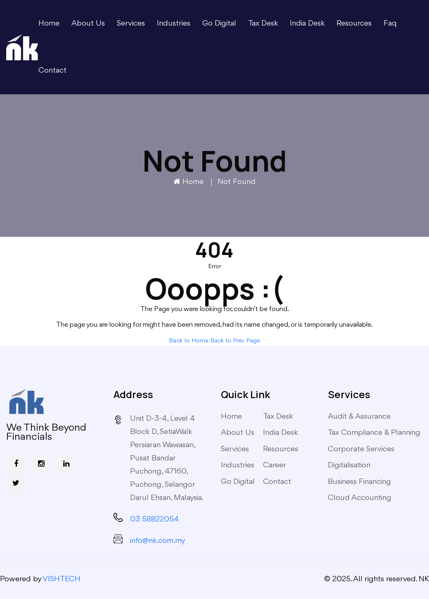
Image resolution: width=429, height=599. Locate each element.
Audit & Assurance (359, 417)
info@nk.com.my (157, 541)
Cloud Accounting (359, 498)
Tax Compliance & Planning (374, 433)
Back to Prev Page (235, 341)
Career (274, 465)
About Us (88, 23)
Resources (354, 23)
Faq (390, 23)
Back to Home (189, 341)
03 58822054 (154, 519)
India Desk (307, 23)
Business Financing (359, 482)
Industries (173, 23)
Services (131, 23)
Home (48, 23)
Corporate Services (361, 449)
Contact (52, 70)
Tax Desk (263, 23)
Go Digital (219, 23)
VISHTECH (62, 579)
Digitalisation (349, 465)
